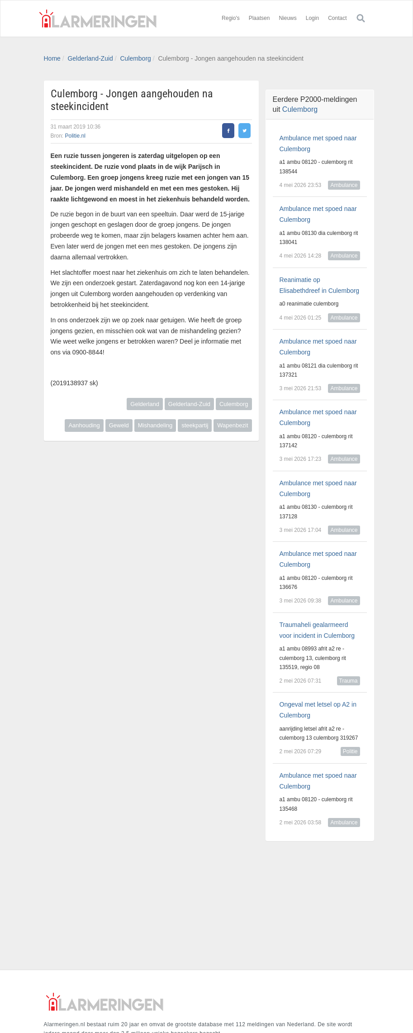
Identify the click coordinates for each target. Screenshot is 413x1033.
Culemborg (135, 58)
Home (52, 58)
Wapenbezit (232, 425)
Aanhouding (84, 425)
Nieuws (287, 18)
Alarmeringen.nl (98, 18)
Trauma (348, 681)
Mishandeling (155, 425)
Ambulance (343, 185)
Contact (337, 18)
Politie (350, 751)
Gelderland (144, 404)
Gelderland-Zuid (90, 58)
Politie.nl (75, 136)
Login (312, 18)
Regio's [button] (231, 18)
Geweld (119, 425)
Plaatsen (259, 18)
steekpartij (194, 425)
